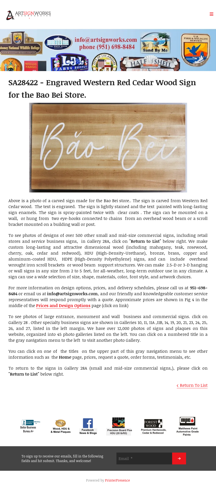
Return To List (194, 385)
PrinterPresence (117, 480)
